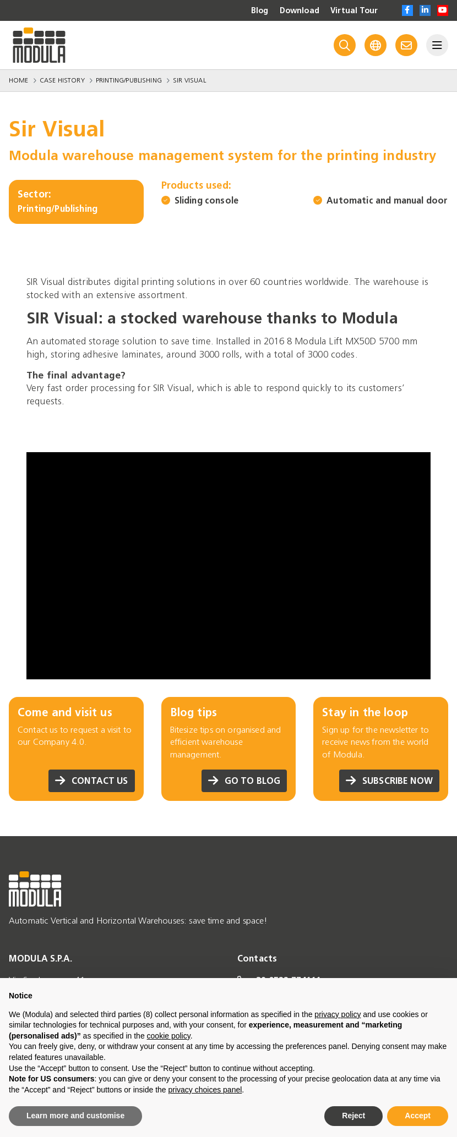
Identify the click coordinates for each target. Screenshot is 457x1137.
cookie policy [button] (169, 1035)
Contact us (91, 781)
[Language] (375, 45)
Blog (260, 11)
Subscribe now (389, 781)
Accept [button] (418, 1115)
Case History (62, 80)
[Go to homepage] (39, 45)
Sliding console (206, 200)
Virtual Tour (354, 11)
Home (19, 80)
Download (299, 11)
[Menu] (437, 45)
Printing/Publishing (129, 80)
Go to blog (244, 781)
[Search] (345, 45)
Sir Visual (189, 80)
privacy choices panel (205, 1089)
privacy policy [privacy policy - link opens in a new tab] (337, 1014)
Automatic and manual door (387, 200)
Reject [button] (353, 1115)
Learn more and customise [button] (75, 1115)
